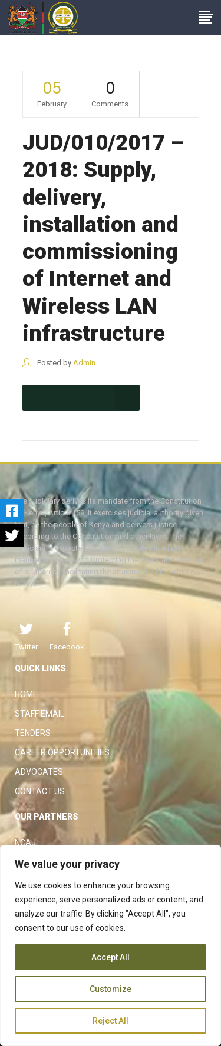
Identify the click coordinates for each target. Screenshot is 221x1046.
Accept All (110, 957)
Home (26, 694)
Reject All (110, 1020)
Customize (110, 989)
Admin (84, 362)
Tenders (33, 733)
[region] (110, 945)
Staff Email (39, 713)
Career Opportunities (62, 752)
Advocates (39, 772)
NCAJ (25, 842)
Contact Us (40, 791)
